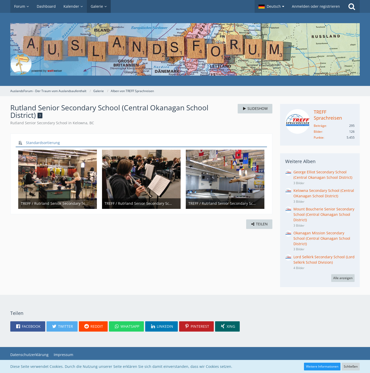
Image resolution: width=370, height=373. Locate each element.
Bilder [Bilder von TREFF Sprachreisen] (318, 131)
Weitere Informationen (322, 366)
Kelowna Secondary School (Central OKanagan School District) (323, 193)
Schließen (351, 366)
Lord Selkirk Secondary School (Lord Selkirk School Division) (324, 259)
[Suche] (352, 6)
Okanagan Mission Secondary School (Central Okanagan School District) (321, 238)
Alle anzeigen (343, 278)
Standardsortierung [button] (43, 142)
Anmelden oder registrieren (316, 6)
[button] (271, 6)
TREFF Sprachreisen (328, 115)
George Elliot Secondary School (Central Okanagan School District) (322, 175)
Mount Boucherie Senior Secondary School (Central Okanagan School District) (323, 214)
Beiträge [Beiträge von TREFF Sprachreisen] (320, 125)
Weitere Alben (300, 161)
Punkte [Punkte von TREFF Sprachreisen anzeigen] (318, 137)
